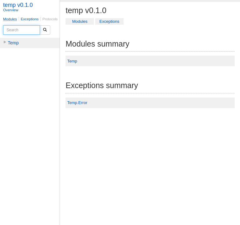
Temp (13, 42)
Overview (10, 10)
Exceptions (29, 19)
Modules (10, 19)
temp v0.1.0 (18, 5)
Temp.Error (77, 102)
